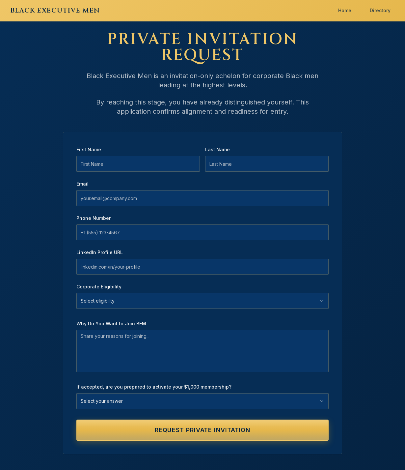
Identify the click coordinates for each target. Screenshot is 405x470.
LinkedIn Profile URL (99, 252)
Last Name (217, 149)
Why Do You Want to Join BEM (111, 323)
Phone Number (93, 218)
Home (344, 10)
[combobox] (202, 301)
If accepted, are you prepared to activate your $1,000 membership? (153, 387)
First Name (88, 149)
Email (82, 184)
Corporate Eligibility (99, 286)
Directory (380, 10)
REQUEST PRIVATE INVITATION (202, 429)
